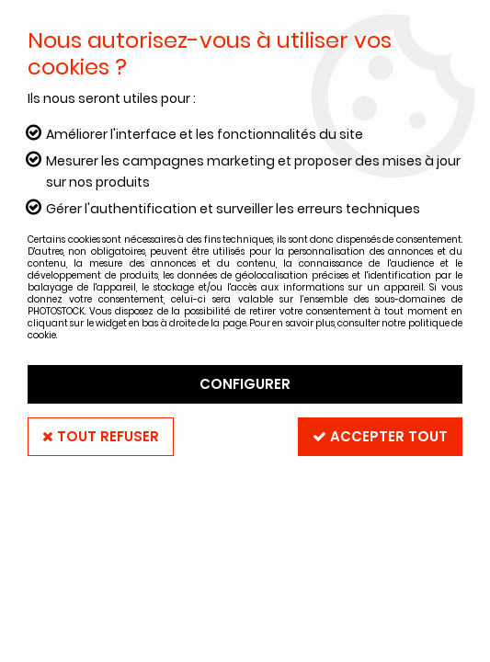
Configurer (245, 384)
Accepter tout (380, 436)
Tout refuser (100, 436)
